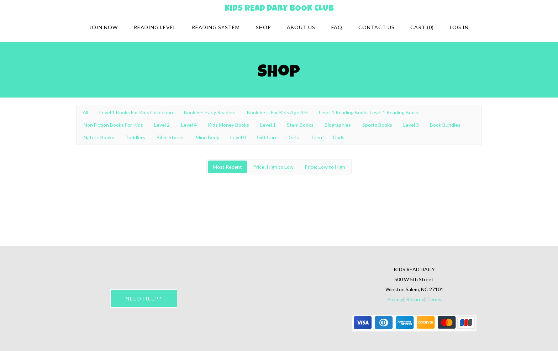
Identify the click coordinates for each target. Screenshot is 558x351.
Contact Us (376, 27)
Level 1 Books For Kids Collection (136, 112)
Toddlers (135, 137)
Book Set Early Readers (210, 112)
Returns (415, 299)
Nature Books (99, 137)
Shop (263, 27)
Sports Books (377, 125)
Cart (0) (422, 27)
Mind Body (207, 137)
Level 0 (238, 137)
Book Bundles (445, 125)
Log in (459, 27)
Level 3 (411, 125)
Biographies (338, 125)
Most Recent (227, 167)
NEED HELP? (144, 298)
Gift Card (267, 137)
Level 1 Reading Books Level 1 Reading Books (369, 112)
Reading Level (155, 27)
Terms (434, 299)
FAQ (336, 27)
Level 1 (268, 125)
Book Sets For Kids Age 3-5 (277, 112)
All (85, 112)
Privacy (395, 299)
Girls (294, 137)
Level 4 (189, 125)
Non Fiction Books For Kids (113, 125)
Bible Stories (171, 137)
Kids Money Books (228, 125)
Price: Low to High (325, 167)
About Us (301, 27)
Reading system (216, 27)
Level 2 (162, 125)
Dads (338, 137)
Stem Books (300, 125)
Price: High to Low (273, 167)
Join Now (103, 27)
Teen (316, 137)
